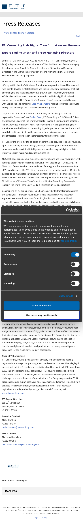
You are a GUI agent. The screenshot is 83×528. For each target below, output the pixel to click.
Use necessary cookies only (41, 315)
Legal (36, 518)
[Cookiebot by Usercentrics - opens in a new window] (65, 210)
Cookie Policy (69, 241)
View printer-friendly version (19, 32)
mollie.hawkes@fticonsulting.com (18, 427)
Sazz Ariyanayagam (41, 103)
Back (78, 36)
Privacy (44, 518)
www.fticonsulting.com (13, 393)
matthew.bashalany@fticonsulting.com (20, 444)
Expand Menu (78, 6)
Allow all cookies (41, 305)
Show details (66, 296)
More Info (11, 491)
